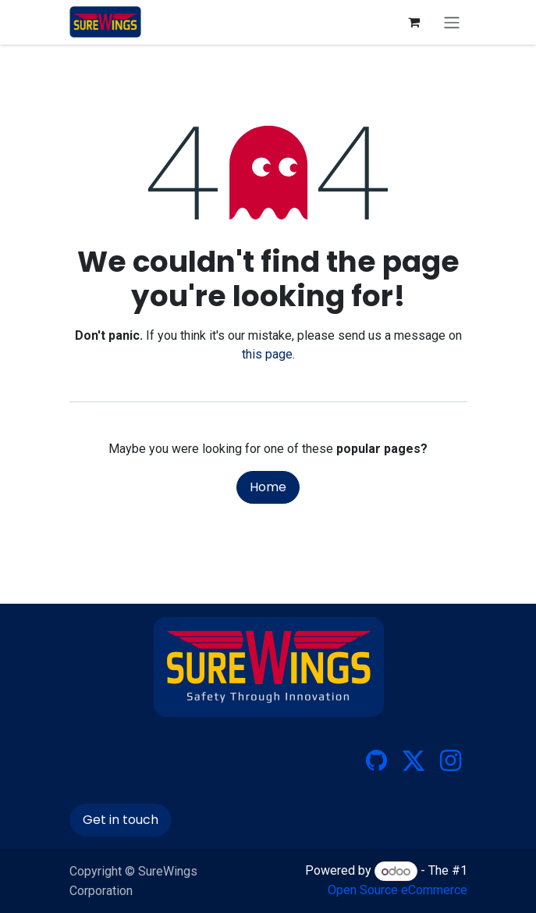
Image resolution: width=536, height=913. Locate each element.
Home (268, 487)
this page (267, 354)
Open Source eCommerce (397, 890)
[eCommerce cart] (414, 21)
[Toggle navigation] (451, 22)
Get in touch (120, 820)
